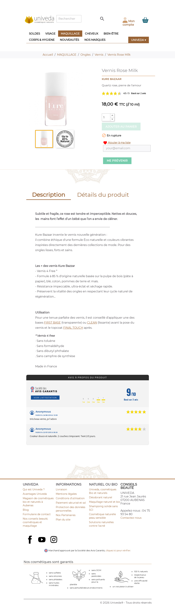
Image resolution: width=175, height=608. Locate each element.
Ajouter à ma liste (117, 143)
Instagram (54, 540)
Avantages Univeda (35, 493)
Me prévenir (117, 160)
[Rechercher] (68, 19)
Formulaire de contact (37, 514)
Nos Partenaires (66, 515)
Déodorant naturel (100, 497)
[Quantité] (106, 117)
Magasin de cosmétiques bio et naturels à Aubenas (38, 502)
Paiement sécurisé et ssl (71, 502)
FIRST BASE (52, 322)
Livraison (61, 489)
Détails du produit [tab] (103, 194)
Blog (26, 509)
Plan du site (63, 519)
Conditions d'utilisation (70, 498)
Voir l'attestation (45, 397)
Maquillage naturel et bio (104, 501)
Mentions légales (66, 493)
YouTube (42, 540)
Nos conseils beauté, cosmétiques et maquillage (35, 522)
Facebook (30, 543)
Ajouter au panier (121, 126)
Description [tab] (48, 194)
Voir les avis (126, 93)
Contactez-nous (130, 517)
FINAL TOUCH (73, 327)
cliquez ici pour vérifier (118, 550)
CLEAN (92, 322)
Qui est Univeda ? (34, 489)
